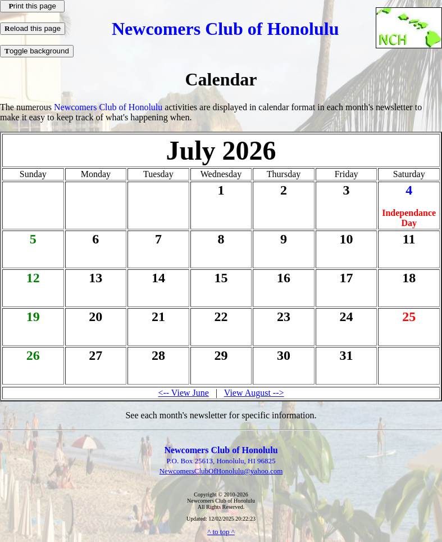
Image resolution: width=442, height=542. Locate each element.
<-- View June (183, 393)
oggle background (36, 51)
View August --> (254, 393)
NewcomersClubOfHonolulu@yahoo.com (221, 471)
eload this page (32, 28)
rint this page (32, 6)
